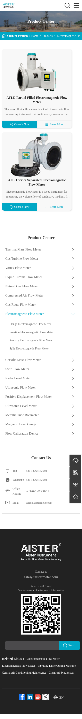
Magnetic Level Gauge (20, 429)
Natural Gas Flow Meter (21, 291)
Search (70, 650)
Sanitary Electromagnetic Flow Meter (31, 345)
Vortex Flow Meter (17, 273)
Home (34, 35)
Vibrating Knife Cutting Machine (57, 670)
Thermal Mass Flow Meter (22, 255)
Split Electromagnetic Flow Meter (29, 354)
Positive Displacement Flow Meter (28, 402)
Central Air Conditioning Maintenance (24, 677)
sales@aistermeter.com (39, 508)
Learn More (60, 130)
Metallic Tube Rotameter (21, 420)
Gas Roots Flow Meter (20, 310)
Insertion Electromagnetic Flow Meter (31, 337)
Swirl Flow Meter (17, 374)
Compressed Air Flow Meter (24, 301)
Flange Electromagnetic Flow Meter (30, 329)
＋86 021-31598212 (37, 496)
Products (48, 35)
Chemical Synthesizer (61, 677)
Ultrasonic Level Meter (20, 411)
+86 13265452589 (36, 476)
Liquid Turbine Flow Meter (23, 282)
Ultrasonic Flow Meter (20, 393)
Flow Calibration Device (21, 439)
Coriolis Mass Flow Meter (22, 365)
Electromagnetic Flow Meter (24, 319)
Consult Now (21, 130)
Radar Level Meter (17, 383)
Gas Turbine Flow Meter (21, 264)
